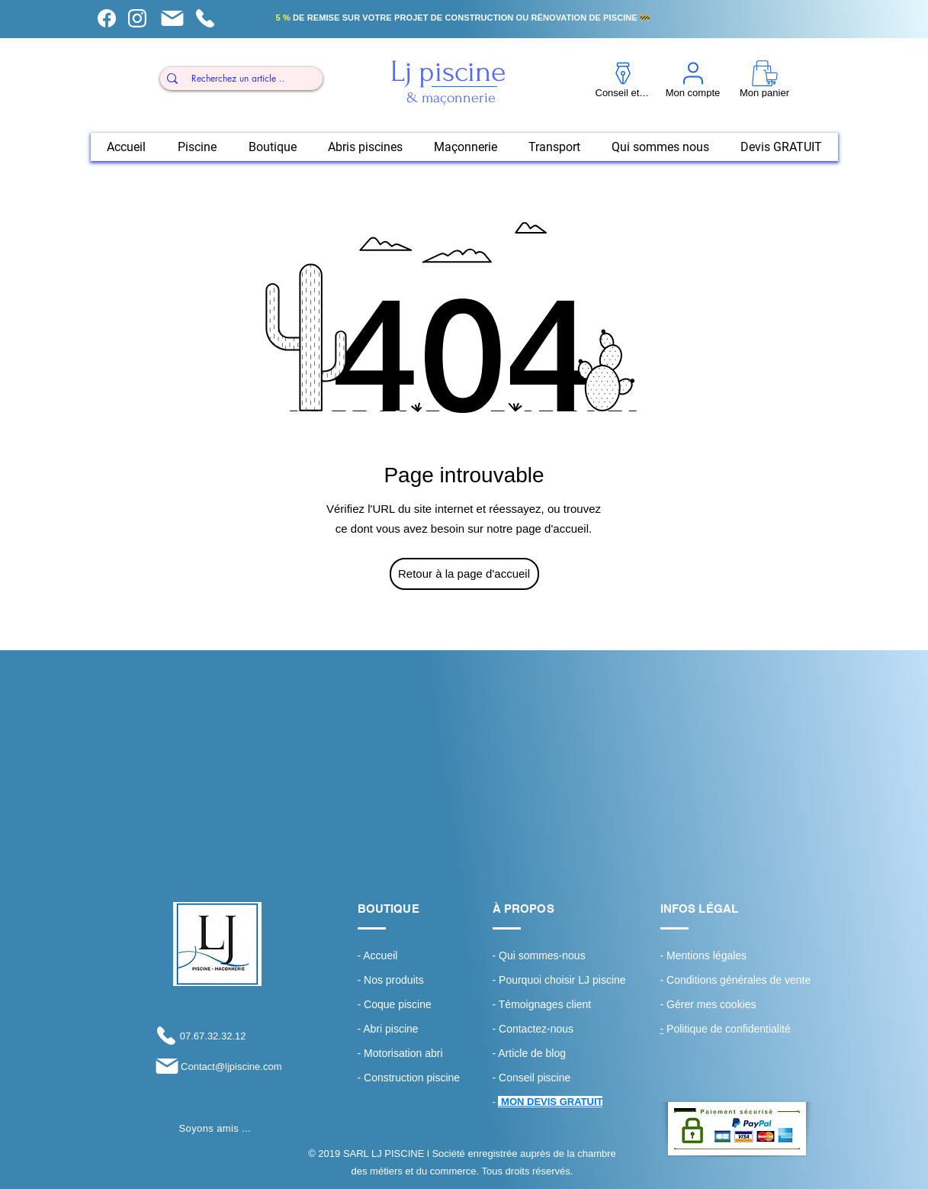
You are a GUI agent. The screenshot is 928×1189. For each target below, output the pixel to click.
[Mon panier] (172, 18)
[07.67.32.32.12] (199, 1035)
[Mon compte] (138, 18)
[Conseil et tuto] (107, 18)
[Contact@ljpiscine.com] (217, 1066)
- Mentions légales (703, 955)
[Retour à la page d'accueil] (464, 574)
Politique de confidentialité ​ (727, 1029)
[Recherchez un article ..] (239, 79)
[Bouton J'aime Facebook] (214, 1147)
